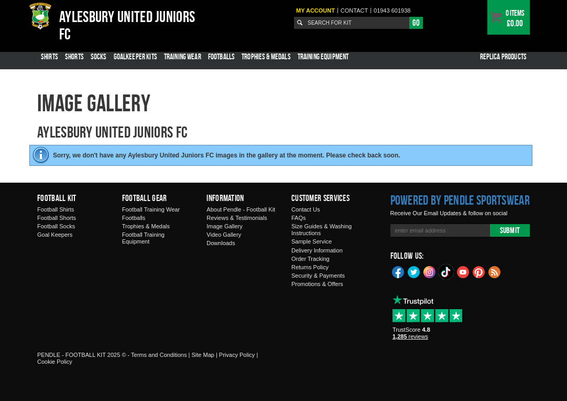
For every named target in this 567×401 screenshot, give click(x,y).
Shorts (74, 56)
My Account (315, 10)
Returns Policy (310, 267)
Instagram (430, 271)
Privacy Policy (237, 355)
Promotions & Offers (317, 284)
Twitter (414, 271)
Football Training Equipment (143, 238)
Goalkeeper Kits (135, 56)
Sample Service (311, 241)
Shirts (49, 56)
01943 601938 (392, 10)
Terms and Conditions (159, 355)
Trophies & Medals (266, 56)
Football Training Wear (151, 209)
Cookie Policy (54, 361)
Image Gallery (224, 226)
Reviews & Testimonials (236, 218)
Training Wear (182, 56)
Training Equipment (323, 56)
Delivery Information (317, 250)
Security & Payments (318, 275)
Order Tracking (310, 259)
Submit (510, 230)
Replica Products (503, 56)
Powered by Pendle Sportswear (460, 200)
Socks (99, 56)
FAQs (298, 218)
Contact (354, 10)
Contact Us (305, 209)
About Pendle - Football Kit (240, 209)
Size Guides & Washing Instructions (321, 229)
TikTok (446, 272)
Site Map (202, 355)
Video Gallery (223, 234)
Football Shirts (55, 209)
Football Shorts (56, 218)
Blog (495, 271)
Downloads (220, 243)
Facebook (398, 271)
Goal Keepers (54, 234)
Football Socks (56, 226)
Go (416, 22)
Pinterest (479, 271)
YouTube (463, 271)
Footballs (221, 56)
